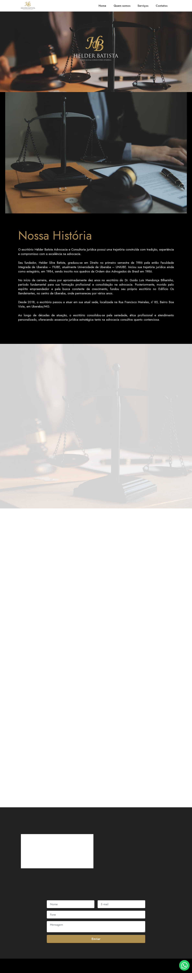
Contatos (161, 6)
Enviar (96, 938)
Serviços (143, 6)
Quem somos (122, 6)
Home (102, 6)
